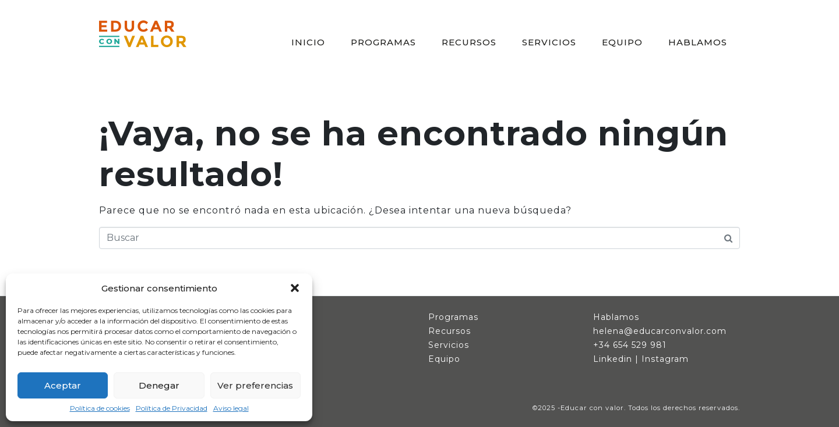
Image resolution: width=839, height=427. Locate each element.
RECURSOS (469, 42)
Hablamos (616, 317)
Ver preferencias (255, 385)
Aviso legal (231, 408)
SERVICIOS (549, 42)
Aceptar (62, 385)
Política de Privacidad (171, 408)
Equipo (444, 359)
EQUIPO (622, 42)
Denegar (159, 385)
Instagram (665, 359)
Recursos (449, 331)
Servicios (448, 345)
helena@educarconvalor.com (660, 331)
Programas (453, 317)
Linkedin (612, 359)
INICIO (308, 42)
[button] (295, 288)
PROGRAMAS (383, 42)
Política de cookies (100, 408)
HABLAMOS (697, 42)
